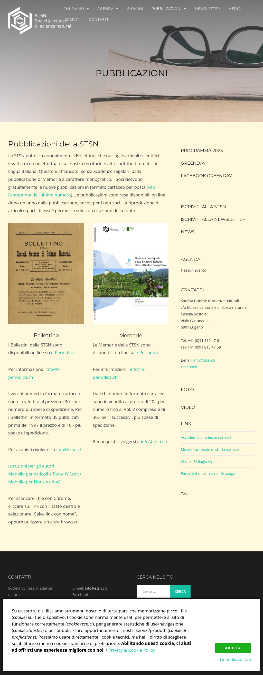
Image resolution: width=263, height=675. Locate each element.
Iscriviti (72, 19)
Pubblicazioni (167, 8)
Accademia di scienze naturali (206, 437)
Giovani (135, 8)
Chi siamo (73, 8)
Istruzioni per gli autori (31, 466)
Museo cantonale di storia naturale (210, 449)
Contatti (98, 19)
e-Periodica (62, 352)
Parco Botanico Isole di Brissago (208, 473)
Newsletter (207, 8)
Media (234, 8)
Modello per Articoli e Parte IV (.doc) (44, 474)
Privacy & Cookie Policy (131, 650)
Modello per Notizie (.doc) (34, 482)
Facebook (189, 366)
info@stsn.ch (69, 449)
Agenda (105, 8)
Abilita (233, 648)
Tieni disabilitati (235, 659)
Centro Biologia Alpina (200, 461)
